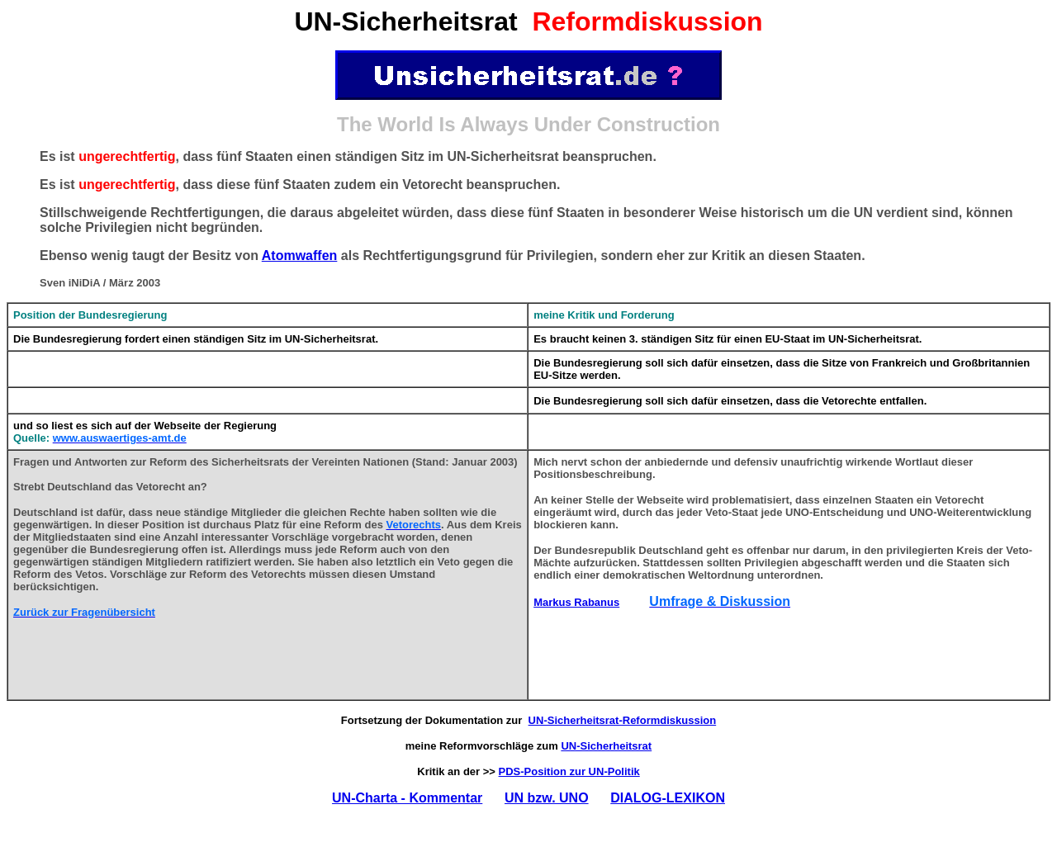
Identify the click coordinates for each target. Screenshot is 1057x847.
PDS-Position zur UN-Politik (569, 771)
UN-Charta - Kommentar (407, 798)
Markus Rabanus (576, 602)
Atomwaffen (300, 255)
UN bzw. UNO (547, 798)
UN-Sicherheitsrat (606, 746)
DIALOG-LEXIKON (667, 798)
